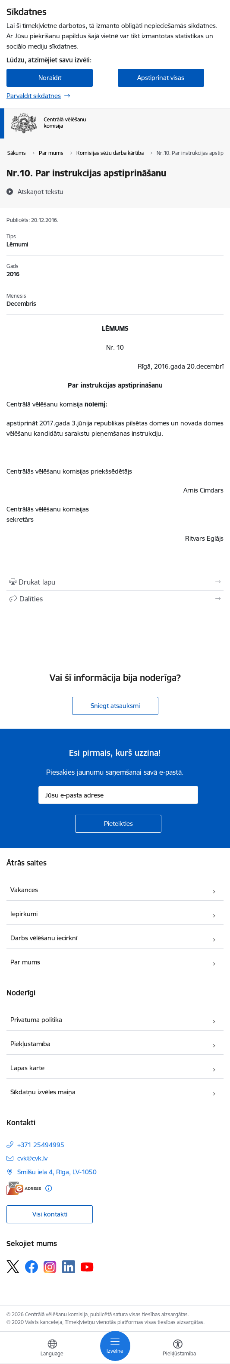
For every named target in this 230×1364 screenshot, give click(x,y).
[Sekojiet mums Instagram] (50, 1267)
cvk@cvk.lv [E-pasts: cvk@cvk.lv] (32, 1158)
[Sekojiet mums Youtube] (87, 1266)
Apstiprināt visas (160, 78)
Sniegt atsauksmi (115, 706)
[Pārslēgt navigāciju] (115, 1346)
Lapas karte (27, 1068)
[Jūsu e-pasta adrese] (118, 795)
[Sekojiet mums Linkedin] (68, 1266)
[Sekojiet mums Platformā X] (12, 1266)
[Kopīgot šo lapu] (115, 599)
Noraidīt (49, 78)
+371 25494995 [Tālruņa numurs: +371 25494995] (40, 1145)
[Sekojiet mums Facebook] (31, 1266)
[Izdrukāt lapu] (115, 582)
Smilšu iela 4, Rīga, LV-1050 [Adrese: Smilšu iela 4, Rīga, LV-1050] (57, 1172)
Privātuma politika (36, 1020)
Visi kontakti (49, 1214)
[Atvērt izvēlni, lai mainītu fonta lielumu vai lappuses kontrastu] (178, 1349)
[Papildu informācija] (48, 1188)
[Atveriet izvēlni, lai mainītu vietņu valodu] (52, 1349)
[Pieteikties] (118, 824)
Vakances (24, 890)
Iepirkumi (24, 914)
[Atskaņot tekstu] (40, 191)
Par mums (25, 962)
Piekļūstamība (30, 1044)
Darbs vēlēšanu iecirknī (43, 938)
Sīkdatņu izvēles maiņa (43, 1092)
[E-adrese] (23, 1188)
